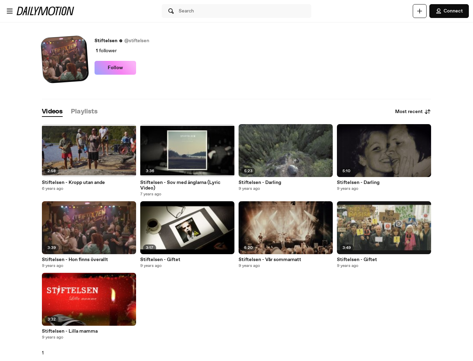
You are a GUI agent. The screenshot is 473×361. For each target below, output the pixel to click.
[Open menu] (9, 11)
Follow (115, 68)
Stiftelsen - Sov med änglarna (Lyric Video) (180, 185)
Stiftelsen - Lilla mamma (70, 331)
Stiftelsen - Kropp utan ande (73, 182)
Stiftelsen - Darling (260, 182)
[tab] (52, 112)
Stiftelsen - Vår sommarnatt (270, 259)
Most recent (413, 111)
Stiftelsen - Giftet (160, 259)
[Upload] (420, 11)
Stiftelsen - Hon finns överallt (75, 259)
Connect (449, 11)
